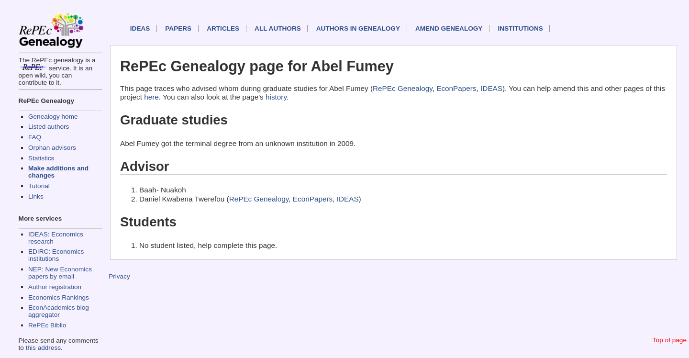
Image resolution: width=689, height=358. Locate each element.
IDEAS (140, 28)
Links (36, 196)
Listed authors (48, 126)
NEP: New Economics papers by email (60, 273)
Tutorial (39, 186)
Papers (178, 28)
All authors (278, 28)
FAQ (34, 137)
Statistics (41, 158)
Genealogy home (53, 116)
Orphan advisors (52, 147)
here (151, 97)
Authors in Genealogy (358, 28)
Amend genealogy (448, 28)
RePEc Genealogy (403, 88)
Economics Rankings (58, 297)
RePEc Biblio (47, 325)
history (276, 97)
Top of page (670, 340)
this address (43, 347)
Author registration (54, 287)
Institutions (520, 28)
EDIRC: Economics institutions (56, 255)
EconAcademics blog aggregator (58, 311)
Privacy (119, 276)
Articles (223, 28)
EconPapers (456, 88)
